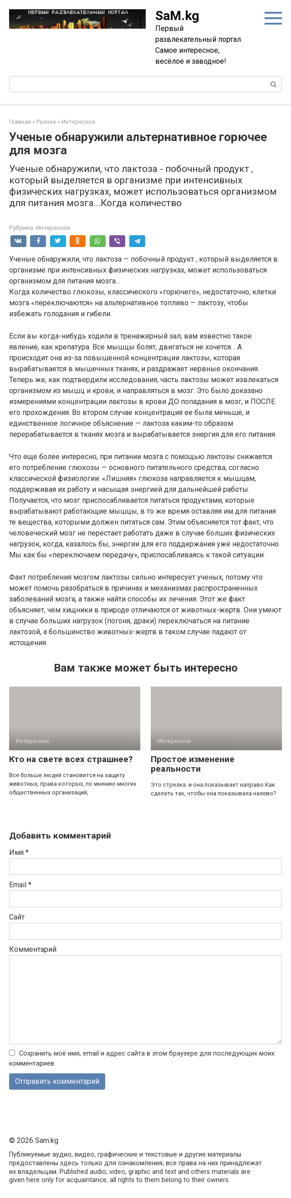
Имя (19, 852)
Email (20, 884)
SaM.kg (177, 15)
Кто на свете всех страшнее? (71, 759)
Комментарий (32, 949)
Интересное (53, 227)
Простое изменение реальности (193, 764)
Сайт (17, 917)
